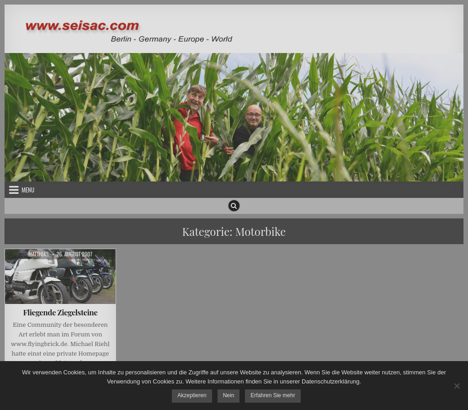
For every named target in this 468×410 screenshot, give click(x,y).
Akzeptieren (191, 395)
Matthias (38, 254)
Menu (27, 189)
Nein (228, 395)
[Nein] (456, 385)
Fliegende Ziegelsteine (60, 312)
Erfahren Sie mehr (272, 395)
